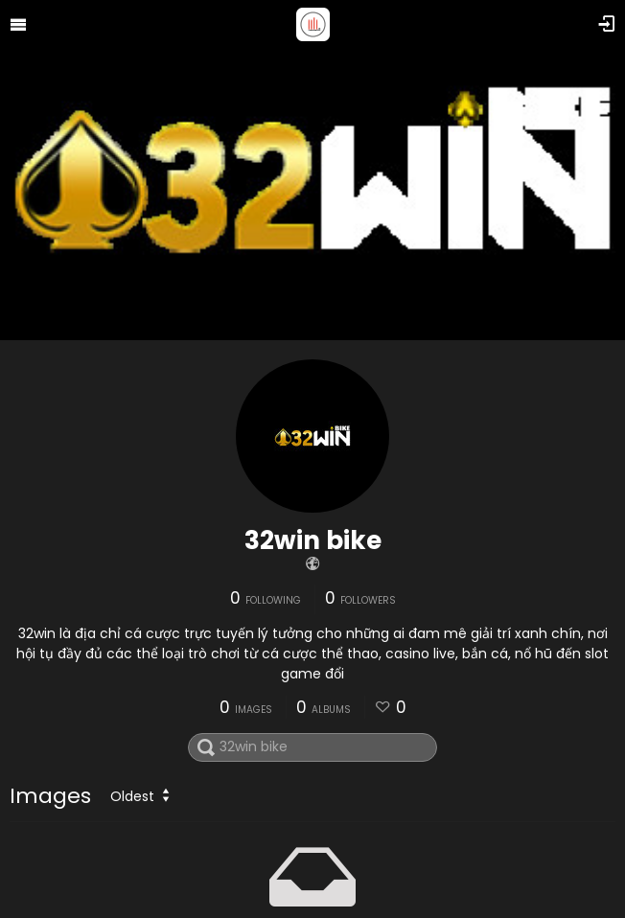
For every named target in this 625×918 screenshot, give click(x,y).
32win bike (313, 540)
